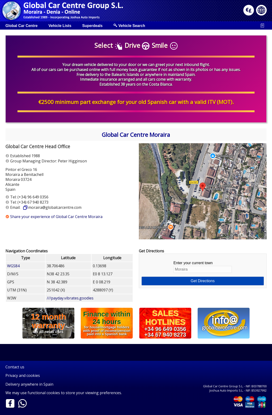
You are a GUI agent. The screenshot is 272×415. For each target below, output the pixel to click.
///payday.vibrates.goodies (70, 298)
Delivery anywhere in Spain (29, 384)
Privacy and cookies (22, 375)
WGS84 (13, 265)
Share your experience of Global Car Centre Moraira (56, 216)
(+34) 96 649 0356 (32, 197)
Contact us (14, 367)
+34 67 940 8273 (165, 334)
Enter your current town (202, 267)
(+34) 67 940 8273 (32, 202)
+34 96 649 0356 (165, 329)
